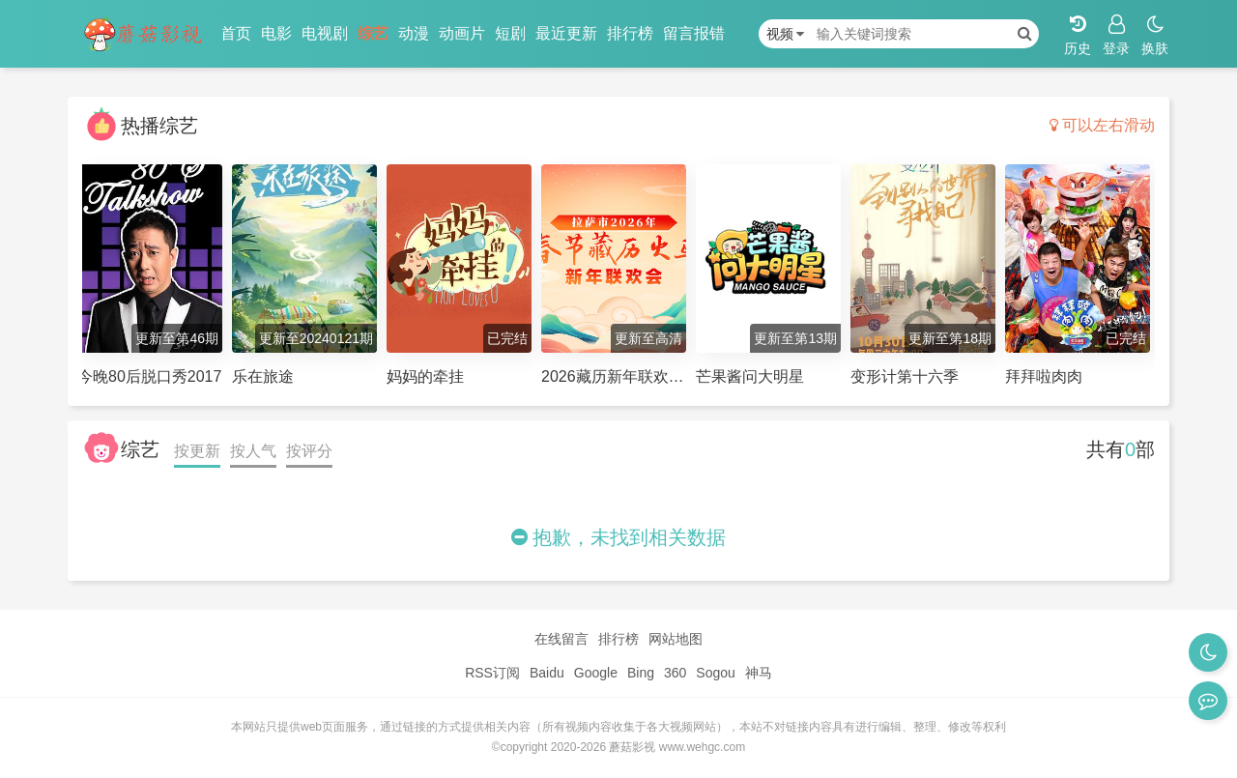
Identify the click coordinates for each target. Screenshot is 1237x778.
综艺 (373, 33)
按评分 (309, 451)
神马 (758, 672)
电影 (276, 33)
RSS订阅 (492, 672)
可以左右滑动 (1102, 125)
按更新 (197, 451)
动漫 (413, 33)
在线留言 (561, 639)
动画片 (462, 33)
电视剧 (325, 33)
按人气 (253, 451)
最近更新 (566, 33)
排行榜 (630, 33)
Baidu (547, 672)
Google (596, 672)
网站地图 (675, 639)
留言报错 (694, 33)
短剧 (510, 33)
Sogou (715, 672)
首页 (235, 33)
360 (675, 672)
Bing (640, 672)
